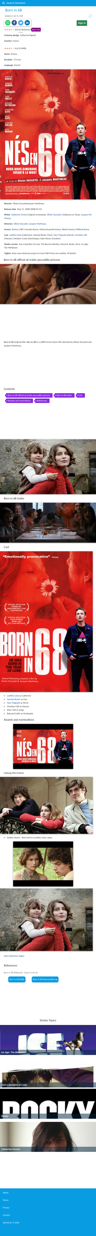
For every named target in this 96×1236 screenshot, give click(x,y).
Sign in (82, 23)
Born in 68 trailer (64, 395)
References (42, 400)
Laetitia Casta (15, 235)
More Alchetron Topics (14, 956)
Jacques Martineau (37, 223)
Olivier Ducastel (54, 214)
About (5, 1192)
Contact (6, 1215)
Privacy (6, 1207)
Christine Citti (81, 235)
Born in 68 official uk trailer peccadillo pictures (29, 395)
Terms (5, 1200)
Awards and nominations (19, 400)
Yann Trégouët (60, 235)
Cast (80, 395)
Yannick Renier (13, 699)
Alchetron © (11, 1222)
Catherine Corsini (19, 214)
